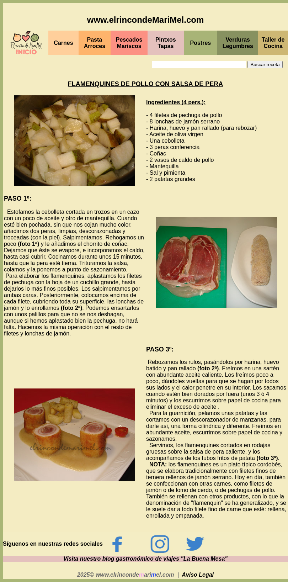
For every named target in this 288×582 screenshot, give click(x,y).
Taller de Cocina (273, 43)
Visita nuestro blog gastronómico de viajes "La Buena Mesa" (145, 559)
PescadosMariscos (129, 43)
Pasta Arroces (94, 43)
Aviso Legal (198, 575)
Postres (200, 43)
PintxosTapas (165, 43)
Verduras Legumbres (238, 43)
